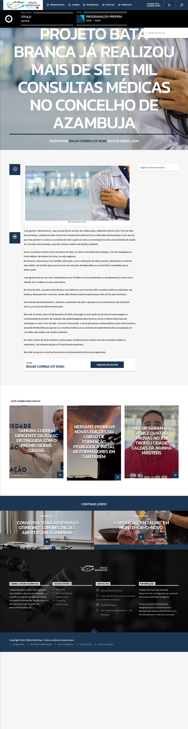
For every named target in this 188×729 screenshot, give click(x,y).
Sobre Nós (60, 666)
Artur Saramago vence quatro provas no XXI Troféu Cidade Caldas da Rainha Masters (151, 517)
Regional (89, 67)
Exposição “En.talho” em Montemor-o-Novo (141, 602)
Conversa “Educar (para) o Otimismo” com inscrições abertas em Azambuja (47, 604)
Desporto (130, 485)
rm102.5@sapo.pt (109, 682)
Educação (73, 485)
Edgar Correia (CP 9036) (88, 188)
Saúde (99, 67)
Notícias (109, 4)
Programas (92, 4)
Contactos (61, 677)
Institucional (62, 674)
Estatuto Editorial (64, 670)
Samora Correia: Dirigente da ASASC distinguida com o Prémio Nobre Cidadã (36, 517)
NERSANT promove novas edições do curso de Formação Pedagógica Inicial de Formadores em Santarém (94, 518)
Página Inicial (57, 4)
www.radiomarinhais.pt (111, 667)
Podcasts (126, 4)
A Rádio (75, 4)
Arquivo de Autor (107, 442)
